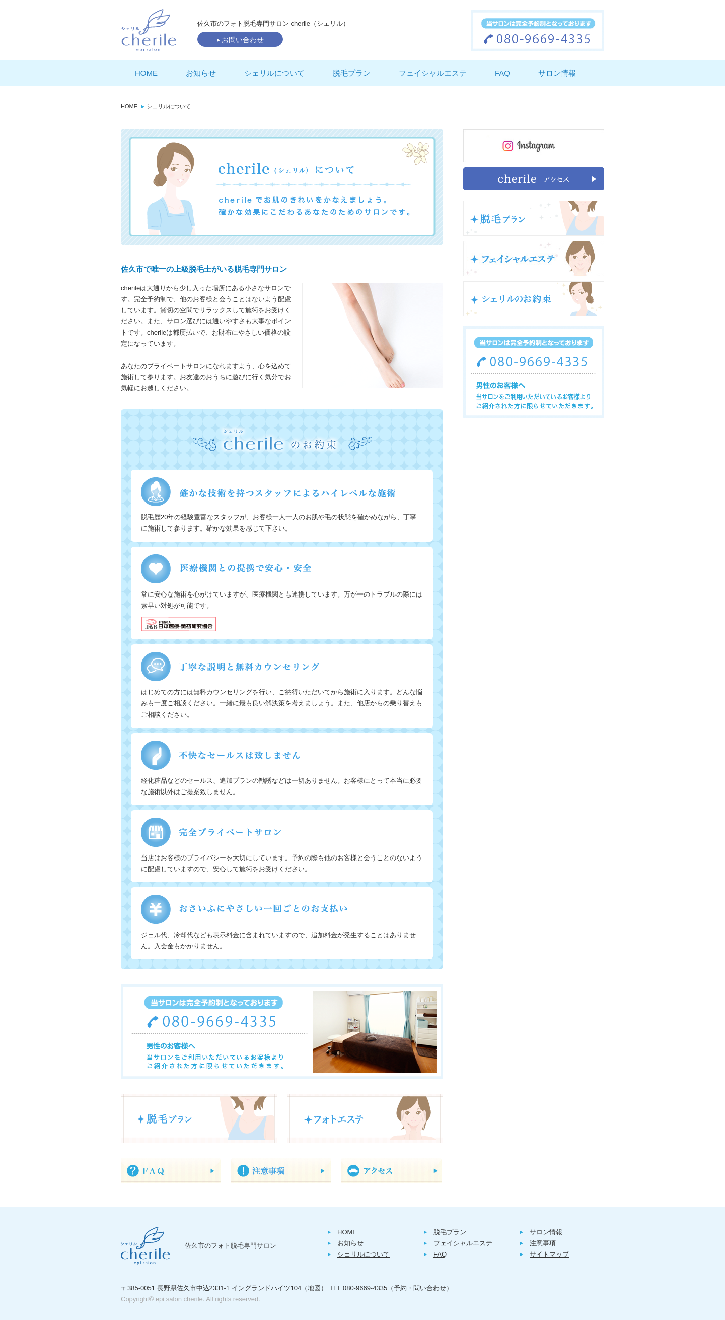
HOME (146, 73)
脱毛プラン (352, 73)
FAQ (502, 73)
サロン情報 (557, 73)
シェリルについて (274, 73)
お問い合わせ (240, 40)
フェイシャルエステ (433, 73)
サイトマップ (549, 1254)
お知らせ (201, 73)
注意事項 (543, 1243)
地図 (314, 1288)
